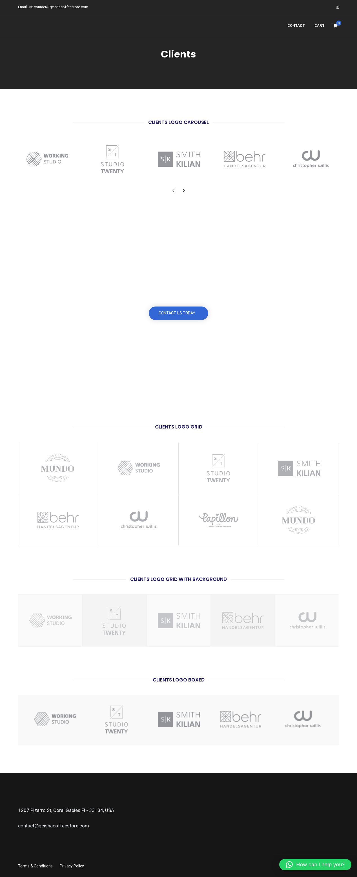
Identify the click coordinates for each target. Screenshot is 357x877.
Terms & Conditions (35, 866)
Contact (296, 25)
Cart (319, 25)
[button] (315, 864)
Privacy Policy (72, 866)
